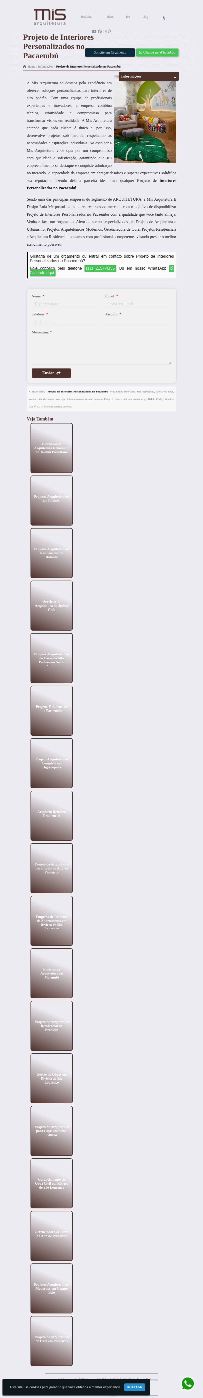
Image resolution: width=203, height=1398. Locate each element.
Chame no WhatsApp (157, 52)
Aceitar (135, 1387)
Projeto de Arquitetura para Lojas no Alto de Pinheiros (52, 868)
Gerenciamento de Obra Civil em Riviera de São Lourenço (51, 1183)
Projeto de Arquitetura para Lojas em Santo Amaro (52, 1131)
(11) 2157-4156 (100, 268)
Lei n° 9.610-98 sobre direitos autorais (50, 406)
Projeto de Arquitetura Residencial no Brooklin (52, 1026)
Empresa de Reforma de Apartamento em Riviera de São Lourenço (52, 922)
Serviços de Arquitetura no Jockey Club (51, 605)
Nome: (38, 296)
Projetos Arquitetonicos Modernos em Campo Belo (51, 1288)
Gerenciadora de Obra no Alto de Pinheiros (51, 1234)
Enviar (51, 373)
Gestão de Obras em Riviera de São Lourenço (51, 1078)
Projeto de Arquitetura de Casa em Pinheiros (52, 1339)
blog (145, 17)
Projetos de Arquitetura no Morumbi (51, 973)
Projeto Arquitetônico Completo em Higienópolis (52, 763)
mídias (109, 17)
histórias (86, 17)
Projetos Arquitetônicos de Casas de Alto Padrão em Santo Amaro (51, 660)
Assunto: (113, 314)
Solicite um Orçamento (110, 52)
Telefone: (40, 314)
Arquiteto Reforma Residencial (52, 813)
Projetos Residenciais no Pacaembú (52, 708)
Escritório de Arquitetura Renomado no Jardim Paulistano (51, 448)
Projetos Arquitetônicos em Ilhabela (51, 498)
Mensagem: (42, 332)
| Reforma (151, 1379)
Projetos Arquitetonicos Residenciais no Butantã (51, 553)
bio (128, 17)
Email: (111, 296)
